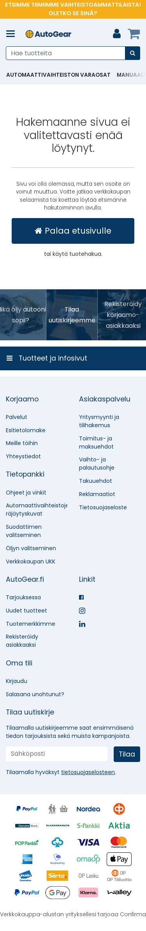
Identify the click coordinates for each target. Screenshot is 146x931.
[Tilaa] (127, 754)
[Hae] (132, 53)
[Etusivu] (48, 34)
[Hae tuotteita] (73, 53)
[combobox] (73, 53)
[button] (88, 772)
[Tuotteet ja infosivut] (13, 34)
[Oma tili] (116, 33)
